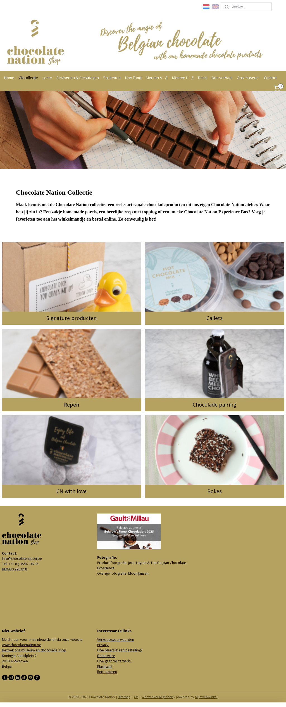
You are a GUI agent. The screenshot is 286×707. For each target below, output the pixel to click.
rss (136, 697)
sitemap (124, 697)
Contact (270, 77)
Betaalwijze (106, 655)
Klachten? (104, 666)
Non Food (133, 77)
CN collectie (28, 77)
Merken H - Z (183, 77)
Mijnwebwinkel (206, 697)
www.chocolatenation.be (21, 644)
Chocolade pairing (214, 404)
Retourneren (107, 671)
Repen (71, 404)
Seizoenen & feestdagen (77, 77)
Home (9, 77)
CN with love (71, 491)
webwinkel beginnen (157, 697)
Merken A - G (157, 77)
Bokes (214, 491)
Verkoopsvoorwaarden (115, 639)
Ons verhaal (221, 77)
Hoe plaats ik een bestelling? (119, 650)
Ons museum (248, 77)
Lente (47, 77)
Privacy (103, 644)
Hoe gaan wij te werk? (114, 661)
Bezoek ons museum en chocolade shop (34, 650)
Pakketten (112, 77)
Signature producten (71, 318)
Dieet (202, 77)
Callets (214, 318)
